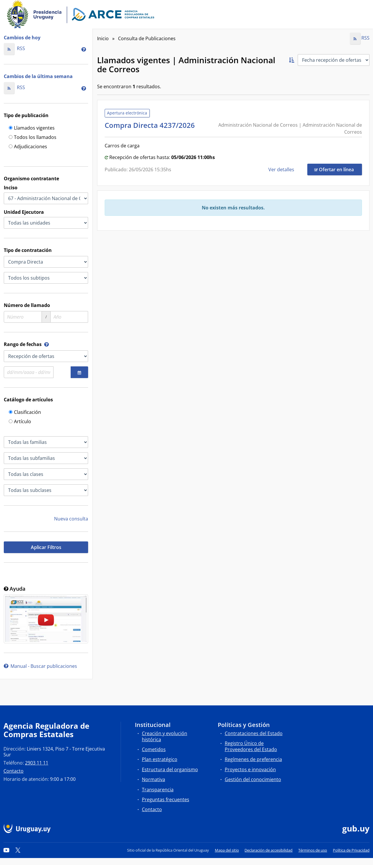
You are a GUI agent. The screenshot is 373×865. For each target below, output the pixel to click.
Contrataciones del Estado (254, 733)
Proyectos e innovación (250, 769)
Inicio (103, 38)
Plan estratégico (159, 759)
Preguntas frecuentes (165, 799)
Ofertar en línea (338, 169)
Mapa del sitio (227, 850)
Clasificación (25, 412)
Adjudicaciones (28, 147)
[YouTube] (6, 850)
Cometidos (154, 749)
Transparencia (158, 789)
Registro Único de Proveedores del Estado (251, 746)
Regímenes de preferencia (253, 759)
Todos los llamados (32, 137)
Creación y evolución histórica (164, 736)
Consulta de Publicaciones (147, 38)
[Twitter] (18, 850)
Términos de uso (312, 850)
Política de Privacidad (351, 850)
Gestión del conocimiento (253, 779)
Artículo (20, 422)
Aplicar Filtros (46, 547)
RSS (14, 48)
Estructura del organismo (170, 769)
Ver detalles (281, 169)
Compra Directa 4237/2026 (151, 125)
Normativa (153, 779)
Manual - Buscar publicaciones (40, 666)
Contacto (13, 771)
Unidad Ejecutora (24, 212)
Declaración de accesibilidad (268, 850)
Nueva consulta (71, 519)
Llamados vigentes (32, 128)
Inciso (10, 187)
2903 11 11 (36, 763)
